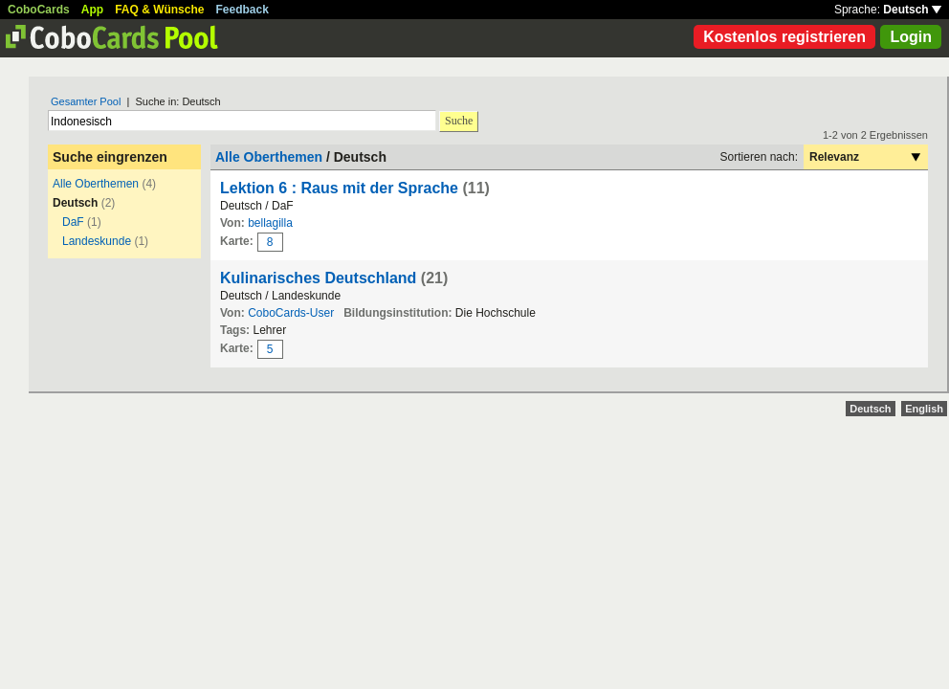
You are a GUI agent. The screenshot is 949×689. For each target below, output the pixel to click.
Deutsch (912, 9)
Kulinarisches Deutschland (320, 278)
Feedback (242, 9)
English (924, 408)
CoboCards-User (291, 313)
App (92, 9)
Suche (459, 120)
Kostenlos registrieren (784, 37)
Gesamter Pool (86, 101)
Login (911, 37)
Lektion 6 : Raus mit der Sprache (339, 188)
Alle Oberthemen (96, 183)
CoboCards (39, 9)
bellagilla (270, 223)
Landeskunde (96, 241)
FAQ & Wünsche (159, 9)
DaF (73, 222)
